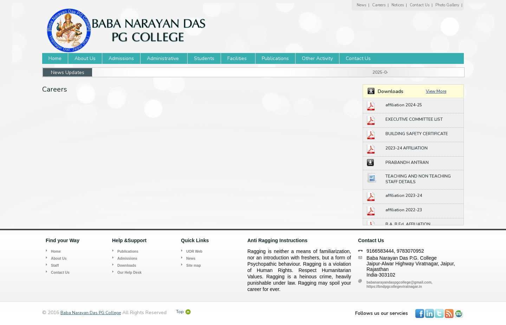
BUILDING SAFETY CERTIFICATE (416, 134)
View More (436, 91)
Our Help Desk (129, 272)
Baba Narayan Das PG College (90, 313)
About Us (85, 58)
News (361, 5)
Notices (397, 5)
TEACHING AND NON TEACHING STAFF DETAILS (418, 179)
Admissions (121, 58)
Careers (378, 5)
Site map (193, 265)
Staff (55, 265)
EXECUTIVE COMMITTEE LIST (414, 119)
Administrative (163, 58)
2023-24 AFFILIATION (406, 148)
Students (204, 58)
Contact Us (419, 5)
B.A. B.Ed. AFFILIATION (407, 224)
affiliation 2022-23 (403, 210)
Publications (275, 58)
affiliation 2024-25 (403, 105)
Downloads (126, 265)
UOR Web (194, 251)
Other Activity (317, 58)
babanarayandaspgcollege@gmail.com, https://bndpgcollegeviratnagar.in (399, 284)
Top (180, 311)
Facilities (237, 58)
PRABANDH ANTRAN (407, 162)
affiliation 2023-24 (403, 195)
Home (54, 58)
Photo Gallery (447, 5)
